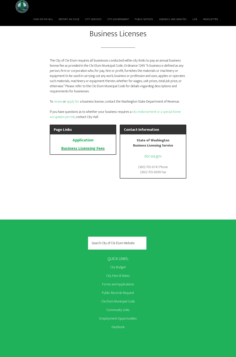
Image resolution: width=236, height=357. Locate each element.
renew (58, 101)
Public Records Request (118, 293)
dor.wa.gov (153, 156)
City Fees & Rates (118, 276)
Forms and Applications (118, 284)
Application (82, 140)
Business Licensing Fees (83, 148)
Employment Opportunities (118, 318)
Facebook (118, 327)
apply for (73, 101)
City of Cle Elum (46, 6)
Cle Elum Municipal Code (118, 301)
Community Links (118, 310)
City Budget (118, 267)
